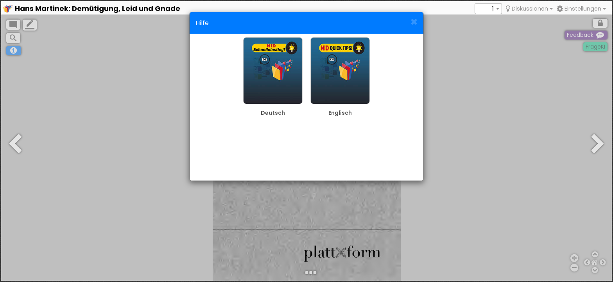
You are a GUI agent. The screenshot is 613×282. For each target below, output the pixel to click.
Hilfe (202, 22)
